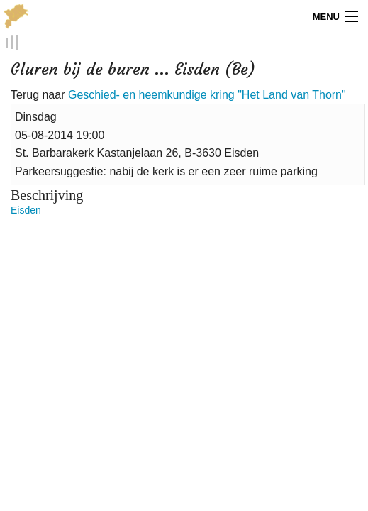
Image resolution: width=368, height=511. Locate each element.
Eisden (26, 210)
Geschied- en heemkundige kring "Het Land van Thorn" (207, 95)
